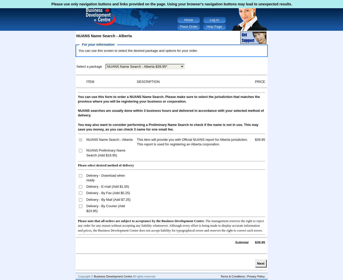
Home (188, 20)
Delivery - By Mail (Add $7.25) (108, 200)
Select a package (89, 66)
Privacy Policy (256, 276)
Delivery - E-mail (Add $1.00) (107, 186)
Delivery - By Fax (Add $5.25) (108, 193)
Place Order (189, 26)
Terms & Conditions (233, 276)
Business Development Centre (113, 276)
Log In (214, 20)
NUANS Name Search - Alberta (109, 140)
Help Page (214, 26)
